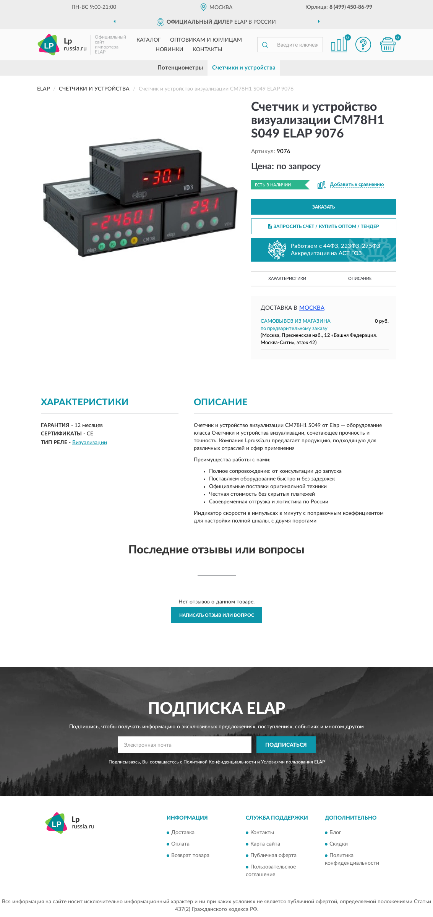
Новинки (169, 49)
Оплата (180, 844)
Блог (335, 832)
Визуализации (89, 442)
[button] (363, 44)
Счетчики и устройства (244, 68)
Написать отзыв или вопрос (216, 615)
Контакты (207, 49)
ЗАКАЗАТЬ (323, 207)
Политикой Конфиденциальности (219, 762)
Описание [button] (359, 279)
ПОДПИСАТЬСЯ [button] (286, 745)
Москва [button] (311, 308)
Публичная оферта (273, 855)
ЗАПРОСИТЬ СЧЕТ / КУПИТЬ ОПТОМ (323, 226)
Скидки (338, 844)
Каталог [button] (148, 40)
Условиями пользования (287, 762)
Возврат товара (190, 855)
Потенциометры (180, 68)
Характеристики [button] (287, 279)
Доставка (183, 832)
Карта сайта (265, 844)
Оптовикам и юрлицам (206, 40)
